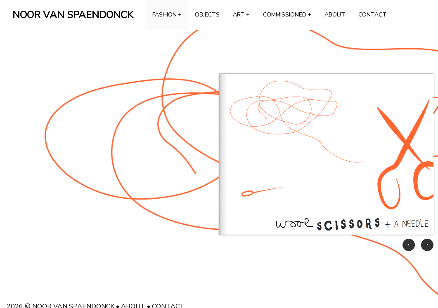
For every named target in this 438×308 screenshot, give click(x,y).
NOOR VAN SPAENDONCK (72, 14)
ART (241, 15)
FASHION (167, 15)
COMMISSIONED (287, 15)
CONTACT (372, 15)
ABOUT (334, 15)
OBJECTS (207, 15)
